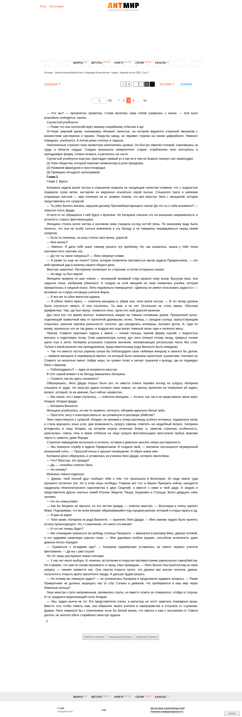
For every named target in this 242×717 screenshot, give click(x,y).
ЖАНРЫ (78, 62)
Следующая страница (146, 637)
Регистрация (56, 6)
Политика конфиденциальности (167, 711)
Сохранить (186, 84)
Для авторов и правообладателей (168, 708)
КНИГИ (118, 62)
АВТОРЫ (96, 62)
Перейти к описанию (94, 637)
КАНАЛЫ (160, 62)
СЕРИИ (139, 62)
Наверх (232, 713)
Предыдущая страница (120, 637)
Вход (43, 6)
